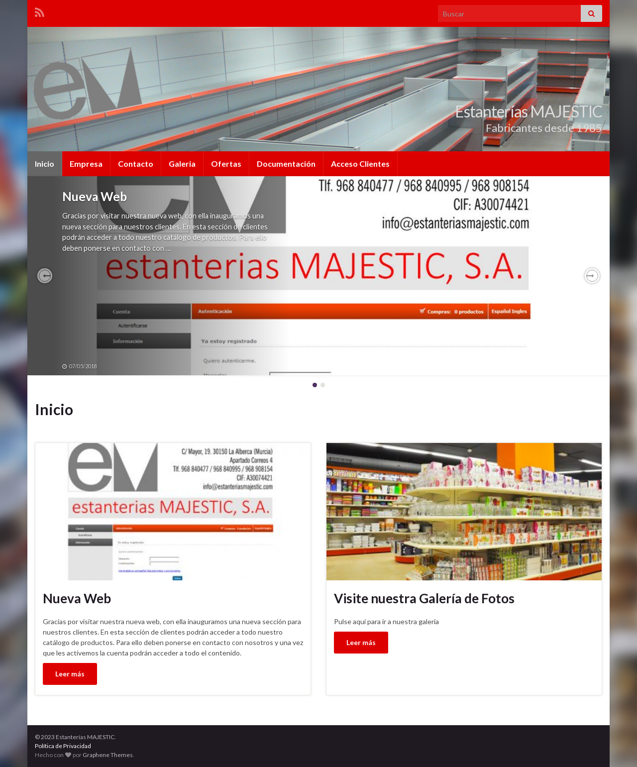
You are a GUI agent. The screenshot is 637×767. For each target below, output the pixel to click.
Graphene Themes (108, 755)
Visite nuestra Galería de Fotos (424, 598)
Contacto (135, 163)
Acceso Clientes (360, 163)
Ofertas (226, 163)
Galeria (182, 163)
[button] (44, 275)
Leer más (70, 673)
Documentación (286, 163)
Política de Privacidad (63, 746)
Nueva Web (94, 196)
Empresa (86, 163)
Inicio (44, 163)
